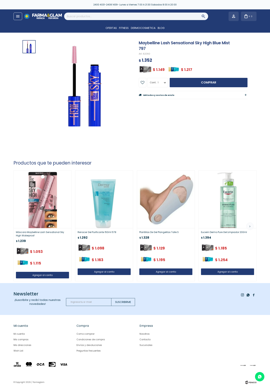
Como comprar (85, 333)
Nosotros (145, 333)
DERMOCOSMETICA (143, 28)
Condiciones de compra (90, 339)
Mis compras (21, 339)
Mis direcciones (22, 345)
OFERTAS (111, 28)
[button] (250, 226)
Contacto (145, 339)
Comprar (208, 82)
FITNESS (124, 28)
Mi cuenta (19, 333)
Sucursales (146, 345)
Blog (161, 28)
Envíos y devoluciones (89, 345)
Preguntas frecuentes (88, 350)
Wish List (18, 350)
